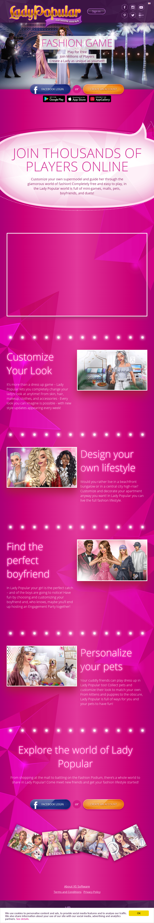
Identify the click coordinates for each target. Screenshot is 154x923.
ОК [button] (139, 913)
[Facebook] (125, 7)
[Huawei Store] (100, 99)
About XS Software (77, 886)
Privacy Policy (92, 892)
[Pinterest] (125, 15)
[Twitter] (133, 15)
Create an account (103, 89)
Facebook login (50, 89)
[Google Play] (54, 99)
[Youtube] (142, 7)
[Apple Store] (77, 99)
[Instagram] (133, 7)
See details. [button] (22, 919)
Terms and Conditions (68, 892)
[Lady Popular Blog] (142, 15)
